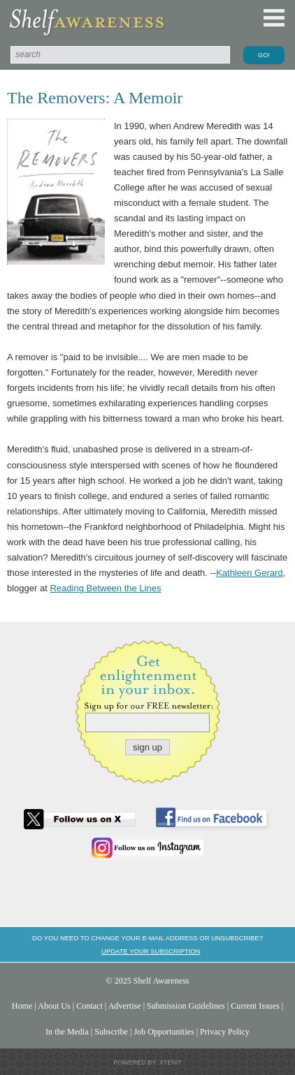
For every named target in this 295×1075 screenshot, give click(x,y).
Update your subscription (150, 951)
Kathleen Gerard (249, 573)
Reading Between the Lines (105, 588)
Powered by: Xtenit (147, 1062)
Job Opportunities (164, 1032)
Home (22, 1006)
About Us (54, 1006)
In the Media (67, 1032)
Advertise (124, 1006)
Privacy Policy (225, 1032)
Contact (89, 1006)
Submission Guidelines (186, 1006)
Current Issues (255, 1006)
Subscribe (111, 1032)
